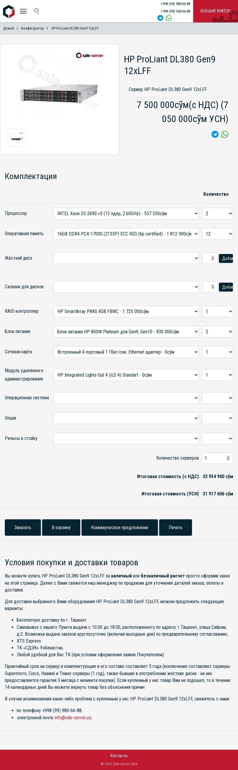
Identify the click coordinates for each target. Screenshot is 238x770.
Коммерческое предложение (119, 527)
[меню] (23, 11)
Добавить (227, 258)
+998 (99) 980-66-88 (175, 3)
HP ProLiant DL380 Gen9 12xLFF (75, 28)
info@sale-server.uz (73, 717)
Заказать (22, 527)
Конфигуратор (216, 11)
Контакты (119, 755)
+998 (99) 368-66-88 (175, 11)
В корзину (61, 527)
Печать (175, 527)
